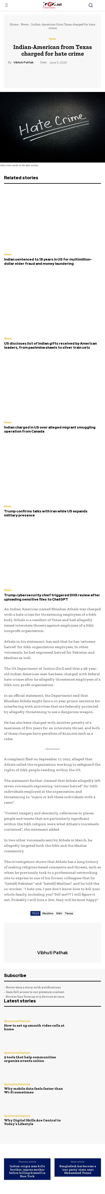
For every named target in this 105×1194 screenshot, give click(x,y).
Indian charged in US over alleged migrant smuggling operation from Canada (50, 429)
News (25, 24)
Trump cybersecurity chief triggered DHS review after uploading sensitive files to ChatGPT (52, 597)
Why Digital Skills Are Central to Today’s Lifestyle (32, 1122)
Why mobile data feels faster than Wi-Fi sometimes (33, 1090)
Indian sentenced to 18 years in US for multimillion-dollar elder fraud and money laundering (48, 261)
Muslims (48, 913)
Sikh (59, 913)
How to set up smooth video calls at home (34, 1027)
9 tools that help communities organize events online (30, 1059)
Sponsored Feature (17, 1021)
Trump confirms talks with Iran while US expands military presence (46, 513)
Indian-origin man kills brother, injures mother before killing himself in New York (27, 1171)
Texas (69, 913)
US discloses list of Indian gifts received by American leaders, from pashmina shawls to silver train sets (50, 345)
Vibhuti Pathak (23, 62)
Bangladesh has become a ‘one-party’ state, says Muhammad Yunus (77, 1170)
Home (14, 24)
